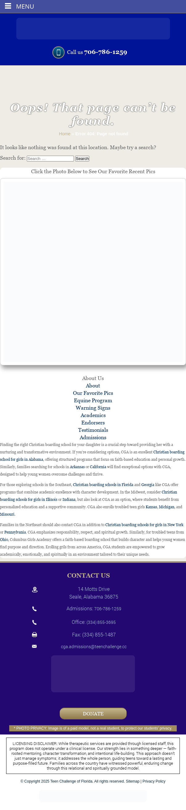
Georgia (147, 485)
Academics (93, 415)
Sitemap (133, 781)
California (98, 467)
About (93, 385)
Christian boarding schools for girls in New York (144, 525)
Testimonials (93, 430)
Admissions (93, 437)
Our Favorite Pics (93, 393)
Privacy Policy (154, 781)
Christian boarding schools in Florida (103, 485)
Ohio (4, 540)
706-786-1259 (105, 51)
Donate (93, 714)
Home (65, 133)
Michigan (166, 507)
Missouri (7, 514)
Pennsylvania (15, 532)
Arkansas (77, 467)
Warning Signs (93, 408)
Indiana (69, 499)
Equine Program (93, 400)
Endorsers (93, 422)
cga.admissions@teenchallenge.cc (94, 646)
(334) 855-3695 (101, 622)
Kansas (151, 507)
